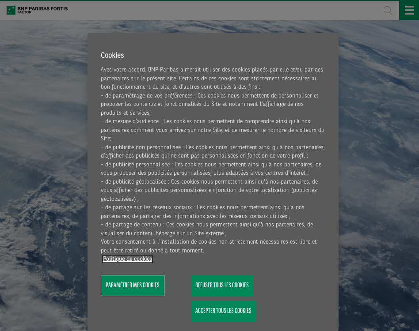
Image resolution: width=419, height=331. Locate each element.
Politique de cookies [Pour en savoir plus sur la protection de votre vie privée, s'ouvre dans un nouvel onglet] (127, 259)
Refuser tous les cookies (222, 285)
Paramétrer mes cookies (133, 285)
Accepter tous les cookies (223, 311)
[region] (213, 182)
